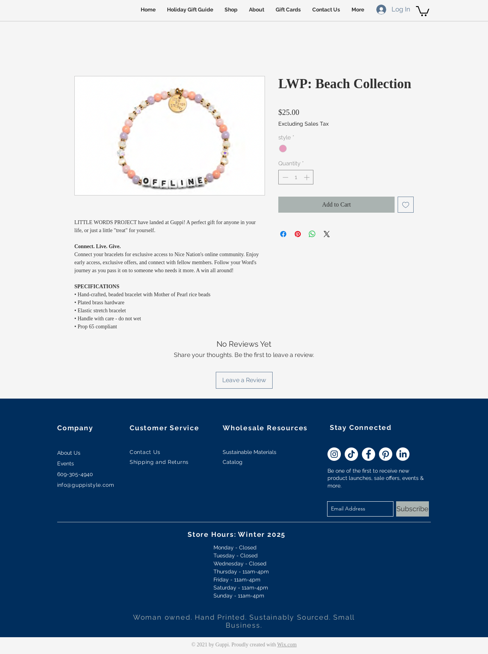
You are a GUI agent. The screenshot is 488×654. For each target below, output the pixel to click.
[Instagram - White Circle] (334, 454)
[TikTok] (351, 454)
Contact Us (145, 452)
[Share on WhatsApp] (312, 234)
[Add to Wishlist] (406, 205)
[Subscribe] (412, 509)
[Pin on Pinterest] (297, 234)
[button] (422, 10)
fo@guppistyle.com (87, 485)
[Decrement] (284, 177)
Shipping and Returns (159, 462)
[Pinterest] (385, 454)
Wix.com (287, 645)
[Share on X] (326, 234)
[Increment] (307, 177)
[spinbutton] (296, 177)
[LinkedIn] (402, 454)
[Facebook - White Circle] (368, 454)
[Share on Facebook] (283, 234)
